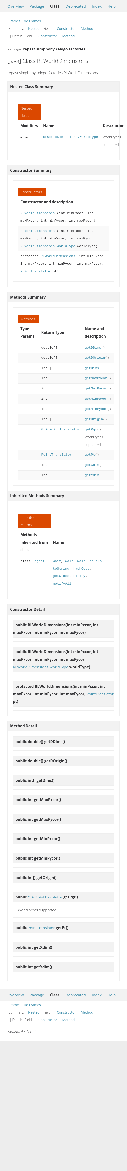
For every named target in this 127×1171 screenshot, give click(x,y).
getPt (90, 454)
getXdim (92, 465)
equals (95, 561)
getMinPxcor (96, 399)
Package (37, 6)
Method (87, 28)
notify (79, 576)
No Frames (32, 21)
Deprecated (75, 6)
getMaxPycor (96, 388)
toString (61, 568)
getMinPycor (96, 409)
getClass (61, 576)
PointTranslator (35, 271)
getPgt (91, 429)
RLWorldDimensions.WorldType (70, 137)
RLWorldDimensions (37, 213)
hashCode (81, 568)
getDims (92, 368)
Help (111, 6)
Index (97, 6)
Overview (15, 6)
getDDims (93, 347)
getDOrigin (95, 357)
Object (38, 561)
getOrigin (94, 419)
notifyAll (62, 583)
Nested (33, 28)
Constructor (66, 28)
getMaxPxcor (96, 378)
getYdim (92, 475)
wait (57, 561)
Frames (14, 21)
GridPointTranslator (60, 429)
